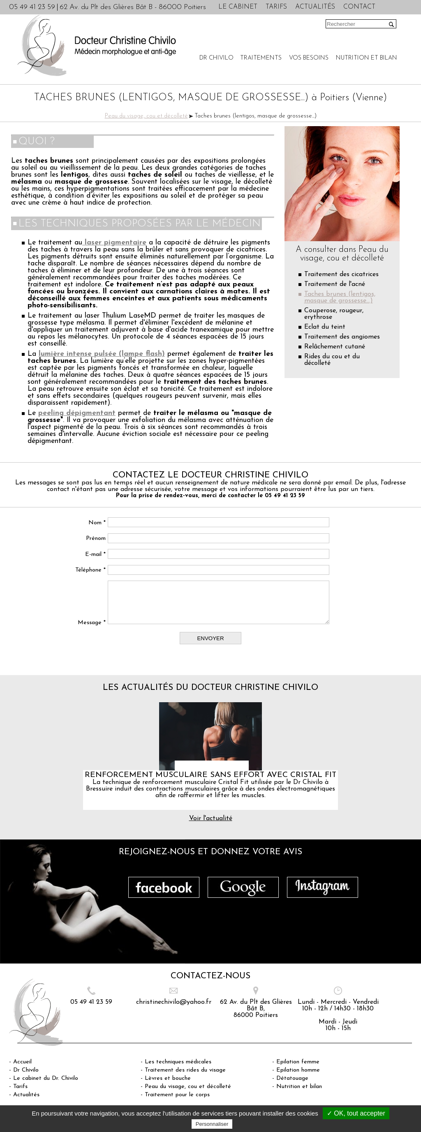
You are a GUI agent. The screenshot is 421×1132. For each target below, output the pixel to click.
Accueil (22, 1062)
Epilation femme (297, 1062)
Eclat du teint (324, 327)
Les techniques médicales (178, 1062)
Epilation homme (298, 1070)
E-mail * (95, 554)
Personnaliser (212, 1124)
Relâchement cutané (334, 347)
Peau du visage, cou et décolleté (146, 116)
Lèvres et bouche (168, 1078)
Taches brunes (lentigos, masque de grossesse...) (339, 297)
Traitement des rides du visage (185, 1070)
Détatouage (292, 1078)
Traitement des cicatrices (341, 274)
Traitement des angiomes (342, 337)
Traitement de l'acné (334, 284)
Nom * (97, 523)
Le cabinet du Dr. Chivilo (45, 1078)
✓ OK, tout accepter (356, 1113)
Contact (359, 7)
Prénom (96, 538)
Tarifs (276, 7)
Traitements (261, 58)
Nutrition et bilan (366, 58)
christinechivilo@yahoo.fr (173, 1002)
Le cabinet (237, 7)
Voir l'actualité (210, 818)
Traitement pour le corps (177, 1095)
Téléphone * (90, 570)
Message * (92, 623)
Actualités (315, 7)
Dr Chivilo (216, 58)
